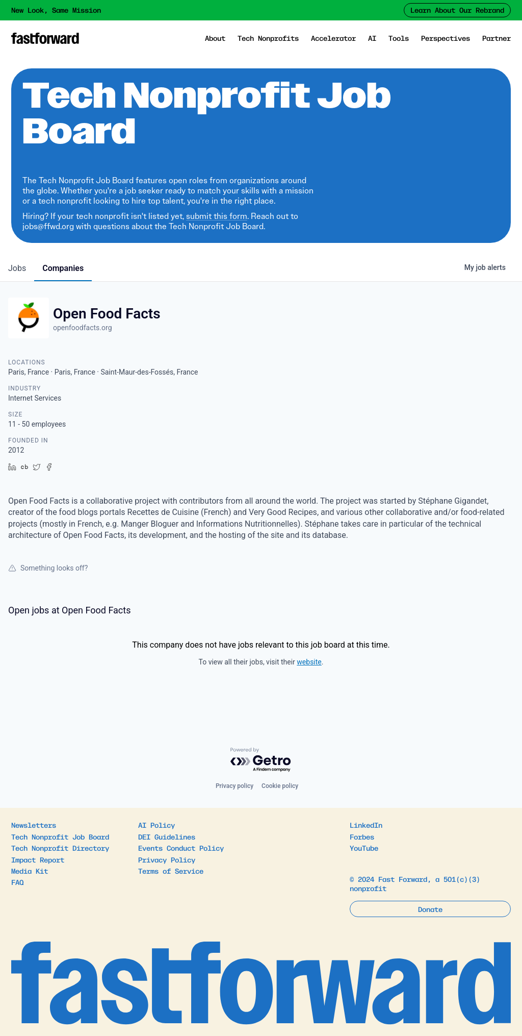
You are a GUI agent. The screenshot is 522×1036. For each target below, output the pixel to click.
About (215, 38)
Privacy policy (234, 786)
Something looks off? (48, 568)
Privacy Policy (166, 859)
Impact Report (37, 859)
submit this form (216, 216)
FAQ (17, 882)
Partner (496, 38)
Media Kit (29, 871)
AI (372, 38)
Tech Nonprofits (268, 38)
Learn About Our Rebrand (457, 10)
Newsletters (33, 825)
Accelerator (333, 38)
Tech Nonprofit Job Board (60, 836)
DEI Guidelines (166, 836)
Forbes (362, 836)
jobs (17, 268)
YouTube (364, 848)
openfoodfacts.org (82, 328)
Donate (430, 909)
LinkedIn (366, 825)
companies (63, 268)
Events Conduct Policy (181, 848)
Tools (398, 38)
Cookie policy (280, 786)
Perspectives (445, 38)
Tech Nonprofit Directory (60, 848)
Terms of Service (170, 871)
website (309, 662)
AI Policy (156, 825)
